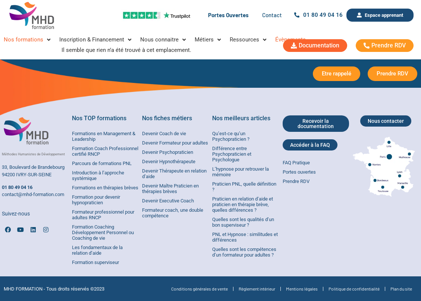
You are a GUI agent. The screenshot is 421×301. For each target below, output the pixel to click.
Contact (272, 15)
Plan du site (401, 288)
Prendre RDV (296, 181)
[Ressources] (248, 40)
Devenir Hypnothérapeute (168, 161)
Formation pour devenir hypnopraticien (96, 199)
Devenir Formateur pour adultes (175, 143)
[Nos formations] (28, 40)
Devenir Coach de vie (164, 133)
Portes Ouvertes (228, 15)
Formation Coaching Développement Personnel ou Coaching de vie (103, 232)
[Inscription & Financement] (96, 40)
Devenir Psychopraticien (167, 152)
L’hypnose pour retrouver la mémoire (240, 171)
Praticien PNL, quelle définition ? (244, 186)
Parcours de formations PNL (102, 163)
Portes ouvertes (299, 172)
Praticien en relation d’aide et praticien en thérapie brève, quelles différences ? (242, 204)
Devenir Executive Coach (168, 201)
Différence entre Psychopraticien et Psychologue (231, 154)
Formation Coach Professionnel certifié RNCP (105, 151)
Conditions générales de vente (199, 288)
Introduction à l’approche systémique (98, 175)
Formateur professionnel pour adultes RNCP (103, 214)
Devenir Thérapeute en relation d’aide (174, 173)
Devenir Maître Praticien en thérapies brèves (170, 188)
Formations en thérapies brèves (105, 187)
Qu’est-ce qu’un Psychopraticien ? (230, 136)
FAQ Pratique (296, 162)
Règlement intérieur (257, 288)
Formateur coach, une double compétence (172, 212)
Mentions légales (302, 288)
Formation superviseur (95, 262)
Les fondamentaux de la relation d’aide (97, 250)
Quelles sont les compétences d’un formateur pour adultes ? (244, 252)
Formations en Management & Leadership (103, 136)
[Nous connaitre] (163, 40)
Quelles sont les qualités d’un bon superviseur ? (243, 222)
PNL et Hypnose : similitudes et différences (245, 237)
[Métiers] (208, 40)
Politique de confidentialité (354, 288)
